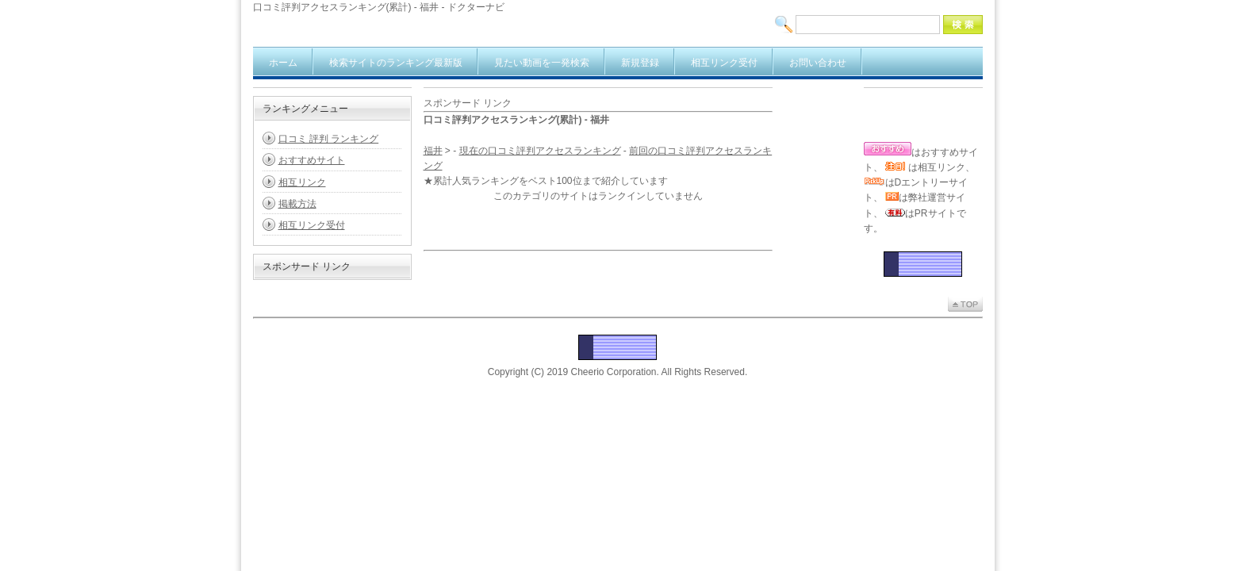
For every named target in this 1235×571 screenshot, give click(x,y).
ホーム (283, 62)
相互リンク (302, 182)
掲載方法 (297, 203)
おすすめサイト (311, 160)
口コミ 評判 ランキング (328, 138)
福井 (433, 150)
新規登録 (640, 62)
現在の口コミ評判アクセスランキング (540, 150)
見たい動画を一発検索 (541, 62)
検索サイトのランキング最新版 (395, 62)
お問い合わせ (817, 62)
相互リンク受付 (724, 62)
